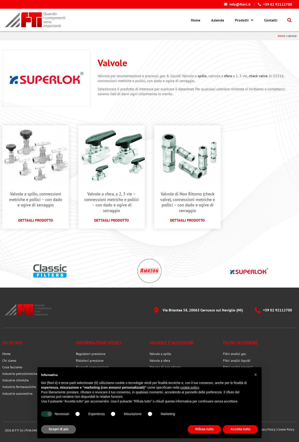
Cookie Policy (285, 429)
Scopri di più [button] (58, 429)
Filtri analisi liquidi (236, 360)
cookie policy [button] (189, 387)
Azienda (217, 20)
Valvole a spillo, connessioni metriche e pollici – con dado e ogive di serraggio (35, 199)
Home (195, 20)
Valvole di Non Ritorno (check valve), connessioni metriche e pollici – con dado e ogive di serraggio (187, 202)
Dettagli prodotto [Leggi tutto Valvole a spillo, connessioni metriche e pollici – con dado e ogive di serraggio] (35, 220)
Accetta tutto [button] (240, 429)
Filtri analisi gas (234, 354)
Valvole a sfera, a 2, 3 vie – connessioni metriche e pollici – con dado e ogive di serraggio (111, 202)
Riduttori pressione (89, 360)
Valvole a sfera (160, 360)
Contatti (270, 20)
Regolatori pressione (90, 354)
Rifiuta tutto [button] (204, 429)
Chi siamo (9, 360)
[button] (289, 20)
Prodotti (244, 20)
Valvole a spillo (160, 354)
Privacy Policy (266, 429)
